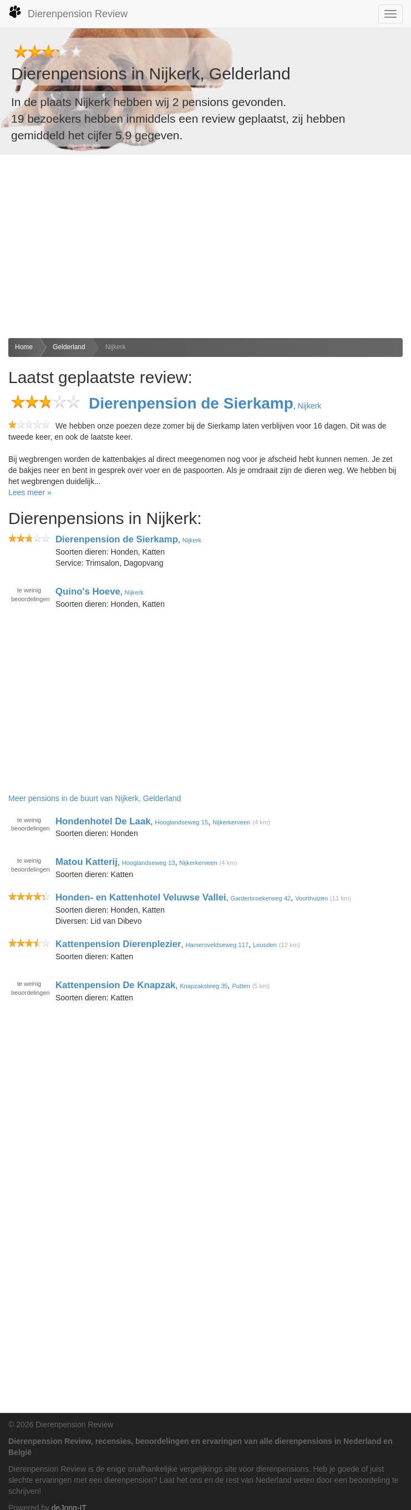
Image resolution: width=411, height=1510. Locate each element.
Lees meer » (30, 492)
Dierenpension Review (68, 12)
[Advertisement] (205, 246)
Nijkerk (115, 347)
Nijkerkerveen (231, 821)
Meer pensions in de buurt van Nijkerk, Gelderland (94, 798)
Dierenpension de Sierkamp (191, 403)
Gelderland (69, 347)
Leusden (265, 945)
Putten (241, 986)
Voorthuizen (311, 898)
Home (24, 347)
